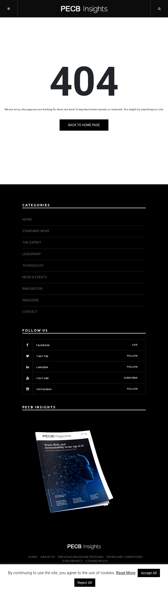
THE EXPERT (31, 242)
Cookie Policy (97, 560)
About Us (48, 556)
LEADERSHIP (31, 254)
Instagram (79, 388)
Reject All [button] (85, 583)
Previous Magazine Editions (80, 556)
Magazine (30, 300)
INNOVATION (32, 288)
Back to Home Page (84, 125)
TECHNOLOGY (32, 265)
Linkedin (79, 366)
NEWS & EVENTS (34, 277)
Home (27, 219)
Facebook (79, 344)
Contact (29, 311)
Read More (126, 572)
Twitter (79, 355)
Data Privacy (72, 560)
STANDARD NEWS (35, 231)
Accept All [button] (149, 573)
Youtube (79, 377)
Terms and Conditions (124, 556)
